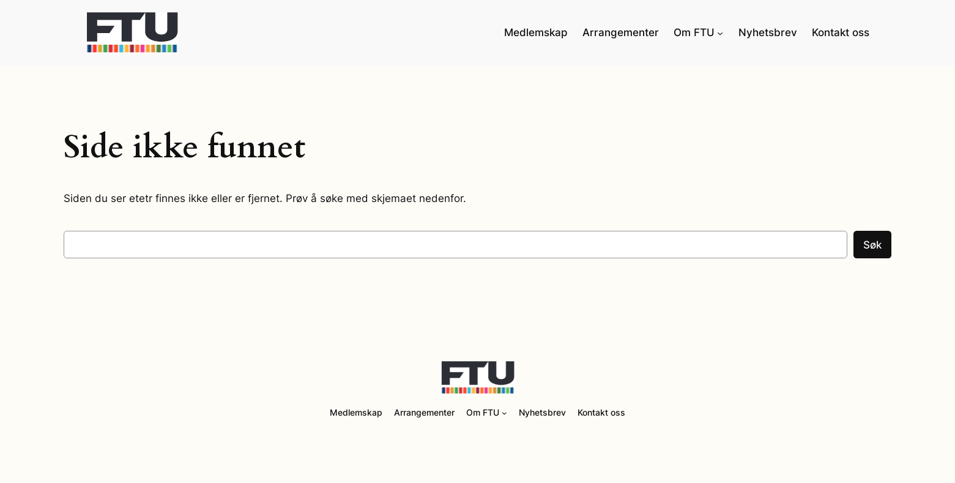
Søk (872, 245)
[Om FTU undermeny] (720, 32)
